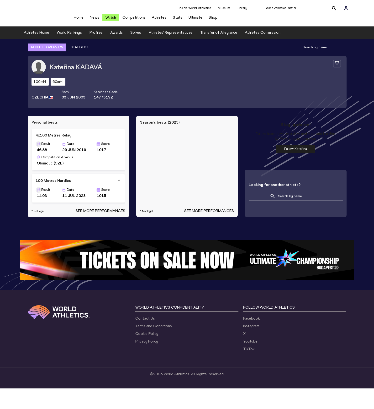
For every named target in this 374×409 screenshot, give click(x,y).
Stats (177, 19)
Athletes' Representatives (171, 36)
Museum (224, 8)
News (94, 19)
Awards (116, 36)
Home (79, 19)
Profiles (96, 36)
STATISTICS (80, 51)
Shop (213, 19)
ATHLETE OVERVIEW (47, 51)
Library (242, 8)
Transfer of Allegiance (218, 36)
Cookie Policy (146, 337)
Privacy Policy (146, 345)
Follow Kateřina (295, 152)
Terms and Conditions (153, 329)
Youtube (250, 345)
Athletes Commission (262, 36)
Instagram (251, 329)
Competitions (134, 19)
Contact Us (145, 322)
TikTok (248, 352)
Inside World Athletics (195, 8)
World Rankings (69, 36)
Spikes (135, 36)
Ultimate (195, 19)
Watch (110, 19)
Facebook (251, 322)
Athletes (159, 19)
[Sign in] (346, 8)
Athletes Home (36, 36)
